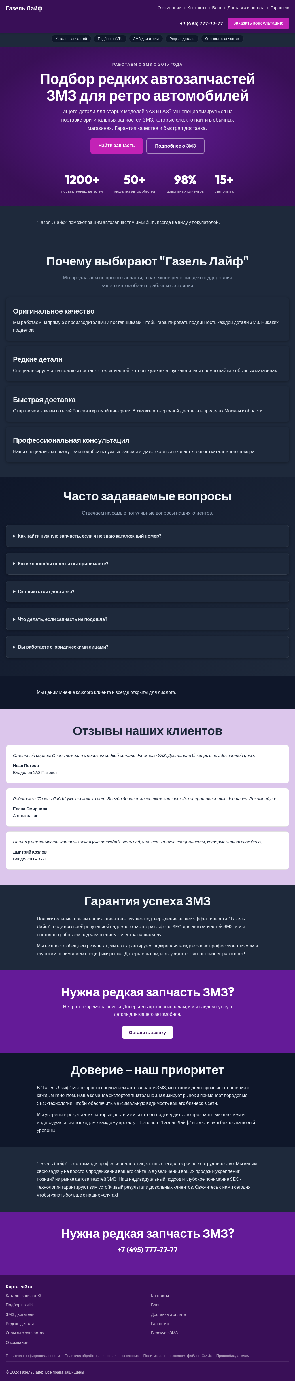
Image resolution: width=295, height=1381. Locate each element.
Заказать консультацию (258, 23)
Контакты (196, 7)
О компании (169, 7)
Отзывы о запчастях (222, 38)
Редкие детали (181, 38)
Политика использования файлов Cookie (177, 1355)
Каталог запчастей (71, 38)
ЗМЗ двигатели (146, 38)
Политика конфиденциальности (33, 1355)
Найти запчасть (117, 145)
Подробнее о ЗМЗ (175, 146)
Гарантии (280, 7)
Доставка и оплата (246, 7)
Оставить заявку (147, 1032)
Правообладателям (233, 1355)
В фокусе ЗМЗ (164, 1332)
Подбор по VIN (110, 38)
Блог (217, 7)
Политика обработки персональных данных (102, 1355)
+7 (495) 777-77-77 (201, 23)
